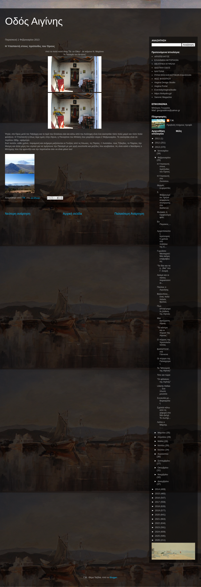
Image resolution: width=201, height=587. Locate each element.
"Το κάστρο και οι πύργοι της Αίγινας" (163, 331)
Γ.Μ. (172, 120)
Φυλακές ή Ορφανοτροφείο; (164, 215)
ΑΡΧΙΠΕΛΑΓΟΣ (161, 56)
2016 (157, 497)
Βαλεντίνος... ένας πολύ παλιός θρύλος (163, 298)
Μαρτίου (162, 432)
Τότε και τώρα (163, 375)
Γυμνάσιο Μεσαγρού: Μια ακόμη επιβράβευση (163, 256)
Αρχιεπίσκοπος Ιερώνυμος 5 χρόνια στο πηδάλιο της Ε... (164, 239)
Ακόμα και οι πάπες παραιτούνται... (163, 279)
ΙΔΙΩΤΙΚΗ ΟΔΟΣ (162, 67)
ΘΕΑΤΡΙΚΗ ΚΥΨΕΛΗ (164, 64)
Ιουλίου (161, 449)
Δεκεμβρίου (163, 481)
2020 (157, 514)
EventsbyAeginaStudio (165, 90)
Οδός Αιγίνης (34, 21)
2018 (157, 506)
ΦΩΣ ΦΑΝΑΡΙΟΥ (162, 78)
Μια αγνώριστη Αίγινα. (163, 321)
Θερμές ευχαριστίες (163, 186)
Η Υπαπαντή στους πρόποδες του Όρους (163, 168)
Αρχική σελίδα (72, 213)
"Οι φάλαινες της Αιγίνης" (164, 380)
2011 (157, 138)
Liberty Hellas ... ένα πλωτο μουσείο (163, 390)
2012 (157, 142)
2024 (157, 531)
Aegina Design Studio (164, 82)
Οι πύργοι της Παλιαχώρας (163, 361)
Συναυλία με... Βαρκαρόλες (164, 400)
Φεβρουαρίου (164, 157)
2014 (157, 489)
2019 (157, 510)
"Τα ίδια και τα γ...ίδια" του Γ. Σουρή (163, 268)
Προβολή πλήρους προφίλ (179, 125)
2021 (157, 519)
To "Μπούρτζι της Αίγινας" (164, 369)
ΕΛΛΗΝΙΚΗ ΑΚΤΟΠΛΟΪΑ (166, 60)
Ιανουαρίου (163, 150)
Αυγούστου (163, 454)
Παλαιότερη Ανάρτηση (129, 213)
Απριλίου (162, 437)
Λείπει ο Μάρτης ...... (162, 425)
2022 (157, 523)
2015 (157, 493)
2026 (157, 540)
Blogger (113, 577)
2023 (157, 527)
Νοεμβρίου (163, 474)
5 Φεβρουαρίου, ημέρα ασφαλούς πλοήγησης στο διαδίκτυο (163, 200)
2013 (157, 147)
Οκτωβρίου (163, 467)
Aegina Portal (160, 86)
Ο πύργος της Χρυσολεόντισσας (163, 342)
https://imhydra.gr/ (163, 93)
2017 (157, 502)
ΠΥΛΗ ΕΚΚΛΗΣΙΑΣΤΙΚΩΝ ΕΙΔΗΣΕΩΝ (172, 75)
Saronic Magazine (163, 97)
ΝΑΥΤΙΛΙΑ (159, 71)
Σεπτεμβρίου (164, 460)
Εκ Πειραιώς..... (164, 224)
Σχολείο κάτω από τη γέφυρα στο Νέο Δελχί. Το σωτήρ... (164, 412)
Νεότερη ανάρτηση (17, 213)
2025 (157, 536)
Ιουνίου (161, 445)
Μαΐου (161, 441)
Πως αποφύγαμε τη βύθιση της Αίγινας (164, 310)
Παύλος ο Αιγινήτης (162, 288)
